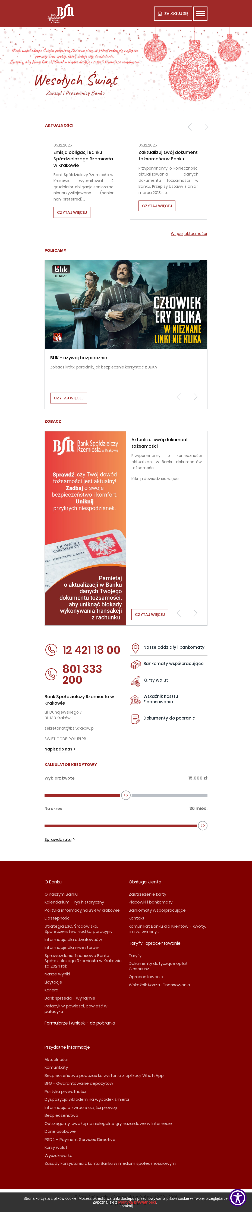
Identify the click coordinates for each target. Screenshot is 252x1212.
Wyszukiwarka (59, 1155)
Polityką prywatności (137, 1202)
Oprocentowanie (146, 976)
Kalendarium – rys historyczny (74, 902)
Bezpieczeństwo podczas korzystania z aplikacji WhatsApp (104, 1075)
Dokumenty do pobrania (169, 718)
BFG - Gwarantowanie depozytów (79, 1083)
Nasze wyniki (57, 974)
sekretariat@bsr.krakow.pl (69, 728)
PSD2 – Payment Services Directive (80, 1139)
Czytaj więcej (72, 212)
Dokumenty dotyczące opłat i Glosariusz (159, 966)
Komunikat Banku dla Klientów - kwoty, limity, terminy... (167, 928)
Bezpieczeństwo (61, 1115)
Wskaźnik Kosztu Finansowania (160, 699)
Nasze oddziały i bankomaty (173, 647)
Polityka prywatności (65, 1091)
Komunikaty (56, 1067)
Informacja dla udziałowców (73, 939)
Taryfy (135, 955)
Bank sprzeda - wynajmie (70, 998)
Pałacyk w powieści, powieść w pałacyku (76, 1008)
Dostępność (57, 918)
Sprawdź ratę (58, 840)
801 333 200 (73, 674)
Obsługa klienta (145, 882)
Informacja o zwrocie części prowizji (81, 1107)
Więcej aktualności (189, 234)
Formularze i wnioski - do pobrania (80, 1023)
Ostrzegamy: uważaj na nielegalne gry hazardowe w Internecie (108, 1123)
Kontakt (136, 918)
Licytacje (53, 982)
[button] (190, 127)
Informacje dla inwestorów (72, 947)
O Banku (53, 882)
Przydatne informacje (67, 1047)
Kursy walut (155, 680)
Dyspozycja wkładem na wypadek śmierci (87, 1099)
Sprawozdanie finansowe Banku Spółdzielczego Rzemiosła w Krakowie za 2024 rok (83, 961)
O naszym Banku (61, 894)
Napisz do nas (58, 749)
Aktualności (56, 1059)
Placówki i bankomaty (150, 902)
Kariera (51, 990)
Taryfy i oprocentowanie (155, 943)
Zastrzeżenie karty (147, 894)
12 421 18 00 (83, 650)
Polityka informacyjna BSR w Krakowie (82, 910)
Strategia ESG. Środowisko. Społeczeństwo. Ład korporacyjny (78, 928)
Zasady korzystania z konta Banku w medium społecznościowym (110, 1163)
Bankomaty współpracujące (173, 663)
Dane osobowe (60, 1131)
